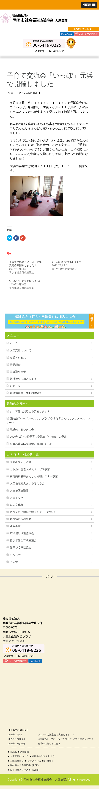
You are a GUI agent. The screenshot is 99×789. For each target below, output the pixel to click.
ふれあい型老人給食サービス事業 (30, 469)
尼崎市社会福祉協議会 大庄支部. (45, 779)
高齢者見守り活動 (20, 462)
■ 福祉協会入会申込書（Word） (24, 770)
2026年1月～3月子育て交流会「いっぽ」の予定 (38, 436)
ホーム (14, 343)
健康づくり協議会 (20, 547)
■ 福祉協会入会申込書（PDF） (24, 765)
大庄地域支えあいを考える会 (27, 483)
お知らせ (15, 554)
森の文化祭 (16, 504)
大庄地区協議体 (19, 490)
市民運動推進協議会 (22, 533)
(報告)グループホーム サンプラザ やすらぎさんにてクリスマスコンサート (48, 420)
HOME (13, 752)
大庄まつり (16, 497)
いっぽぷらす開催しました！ (68, 261)
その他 (14, 561)
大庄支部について (20, 350)
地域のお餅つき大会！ (23, 429)
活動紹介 (15, 364)
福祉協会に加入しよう (23, 378)
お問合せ (15, 386)
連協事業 (15, 526)
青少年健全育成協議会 (23, 540)
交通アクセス (18, 357)
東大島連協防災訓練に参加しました (31, 443)
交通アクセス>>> (14, 641)
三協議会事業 (18, 371)
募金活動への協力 (20, 519)
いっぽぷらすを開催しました (25, 280)
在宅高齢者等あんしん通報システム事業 (34, 476)
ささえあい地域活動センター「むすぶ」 (34, 512)
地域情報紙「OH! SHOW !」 (27, 393)
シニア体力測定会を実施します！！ (31, 411)
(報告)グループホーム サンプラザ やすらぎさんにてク (66, 739)
